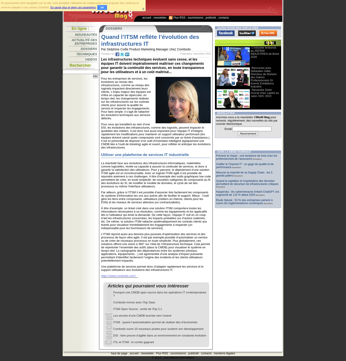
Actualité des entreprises (84, 41)
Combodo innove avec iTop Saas (134, 302)
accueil (146, 17)
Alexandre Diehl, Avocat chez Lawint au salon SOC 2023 (265, 93)
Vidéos (91, 59)
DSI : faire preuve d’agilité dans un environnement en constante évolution (159, 335)
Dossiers (89, 49)
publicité (211, 17)
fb (117, 54)
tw (122, 54)
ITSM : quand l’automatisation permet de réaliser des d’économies (155, 322)
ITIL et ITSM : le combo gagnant (133, 342)
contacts (223, 17)
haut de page (119, 353)
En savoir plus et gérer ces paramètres (73, 7)
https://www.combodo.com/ (118, 275)
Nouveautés (86, 34)
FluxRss (268, 33)
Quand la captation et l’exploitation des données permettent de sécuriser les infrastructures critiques (247, 182)
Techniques (86, 54)
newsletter (160, 17)
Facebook (226, 33)
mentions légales (224, 353)
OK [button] (102, 7)
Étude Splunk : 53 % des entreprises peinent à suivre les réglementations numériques (244, 202)
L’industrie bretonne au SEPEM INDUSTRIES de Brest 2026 (265, 52)
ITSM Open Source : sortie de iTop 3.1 (137, 309)
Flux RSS (177, 17)
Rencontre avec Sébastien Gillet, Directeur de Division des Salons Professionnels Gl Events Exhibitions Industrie (264, 77)
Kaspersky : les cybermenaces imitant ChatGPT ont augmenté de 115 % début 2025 (247, 193)
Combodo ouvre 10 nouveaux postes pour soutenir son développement (158, 329)
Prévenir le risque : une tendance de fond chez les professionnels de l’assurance (246, 157)
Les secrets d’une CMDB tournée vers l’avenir (142, 315)
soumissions (195, 17)
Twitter (247, 33)
